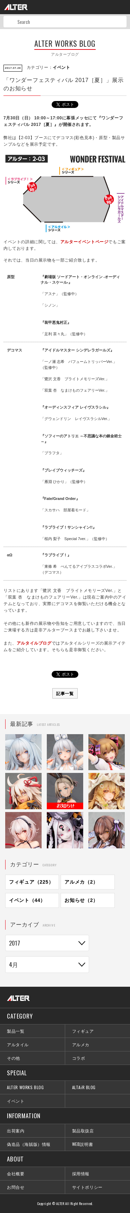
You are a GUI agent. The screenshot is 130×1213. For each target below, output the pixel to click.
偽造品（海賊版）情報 (29, 1144)
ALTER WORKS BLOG (25, 1087)
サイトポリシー (87, 1187)
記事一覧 (64, 693)
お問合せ (15, 1187)
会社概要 (15, 1173)
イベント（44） (27, 900)
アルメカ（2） (81, 882)
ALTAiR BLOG (84, 1087)
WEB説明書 (82, 1144)
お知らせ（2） (81, 900)
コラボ (78, 1058)
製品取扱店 (83, 1130)
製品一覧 (15, 1031)
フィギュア (83, 1031)
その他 (13, 1058)
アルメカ (80, 1044)
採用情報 (80, 1173)
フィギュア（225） (31, 882)
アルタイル (18, 1044)
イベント (61, 67)
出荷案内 (15, 1130)
